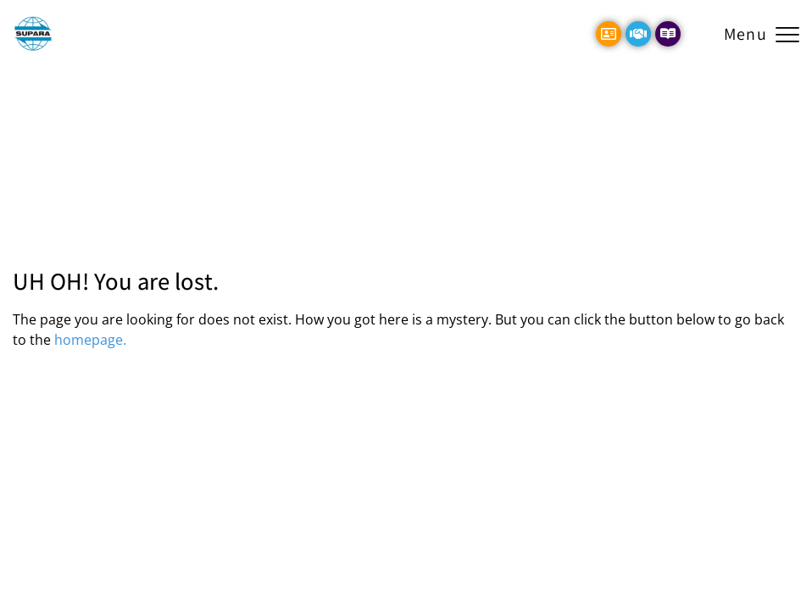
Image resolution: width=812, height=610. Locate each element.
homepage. (90, 339)
